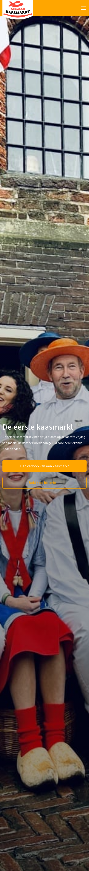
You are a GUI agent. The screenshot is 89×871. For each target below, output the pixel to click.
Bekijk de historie (43, 483)
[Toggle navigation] (83, 8)
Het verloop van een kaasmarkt (44, 466)
